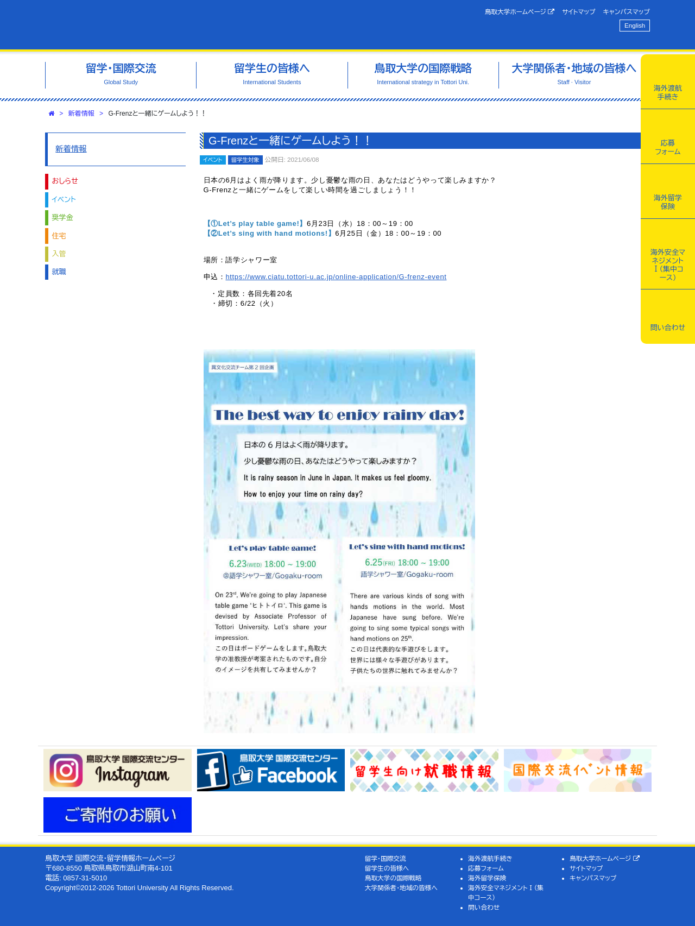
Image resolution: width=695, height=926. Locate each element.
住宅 (59, 236)
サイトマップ (578, 11)
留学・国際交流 (385, 858)
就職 (59, 272)
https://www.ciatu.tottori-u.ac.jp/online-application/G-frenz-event (335, 277)
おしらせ (65, 181)
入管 (59, 254)
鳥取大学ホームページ (520, 12)
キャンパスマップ (626, 11)
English (634, 25)
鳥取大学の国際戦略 (393, 877)
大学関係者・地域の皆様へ (401, 887)
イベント (64, 200)
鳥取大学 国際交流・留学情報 (197, 24)
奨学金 (62, 217)
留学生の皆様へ (387, 868)
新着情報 (81, 113)
